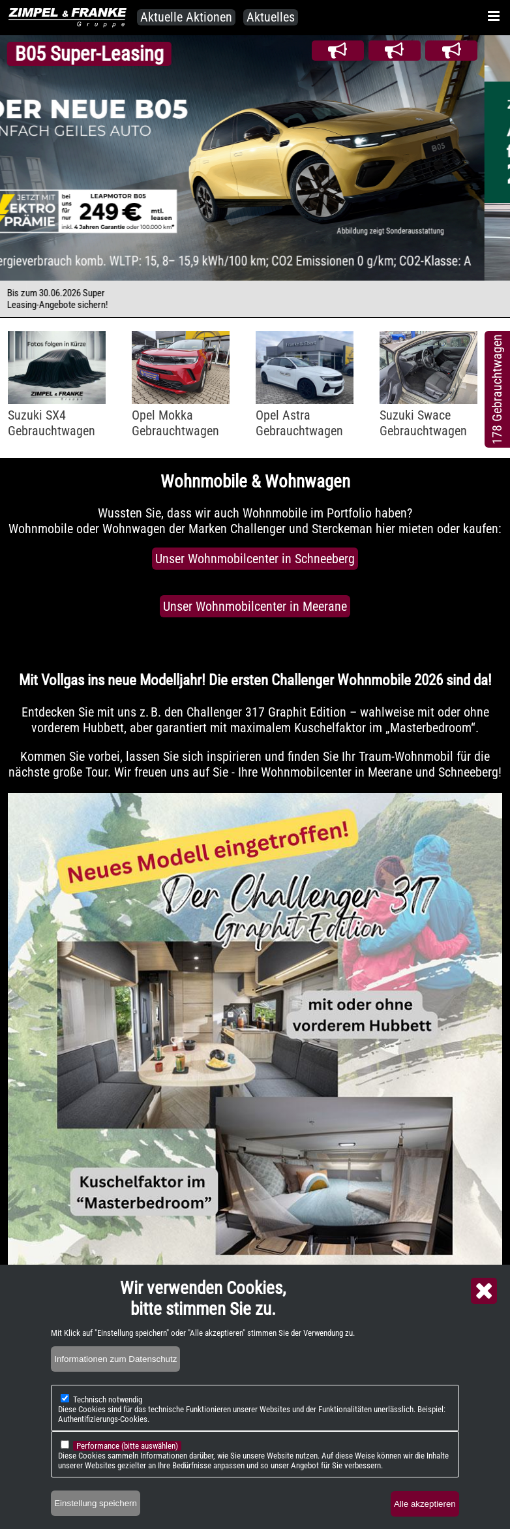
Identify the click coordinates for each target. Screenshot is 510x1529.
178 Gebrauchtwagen (497, 389)
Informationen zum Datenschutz (115, 1359)
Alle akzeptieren (425, 1504)
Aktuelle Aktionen (186, 17)
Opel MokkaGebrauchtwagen (175, 423)
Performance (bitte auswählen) (127, 1446)
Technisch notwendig (107, 1399)
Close (484, 1291)
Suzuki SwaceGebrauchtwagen (423, 423)
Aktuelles (271, 17)
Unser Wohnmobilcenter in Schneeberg (255, 558)
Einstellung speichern (95, 1503)
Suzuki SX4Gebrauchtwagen (51, 423)
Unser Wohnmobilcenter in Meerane (255, 606)
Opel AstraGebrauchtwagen (299, 423)
